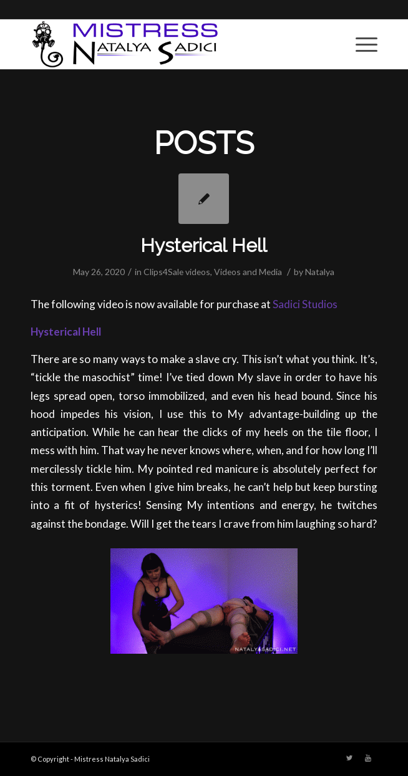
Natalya (319, 271)
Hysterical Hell (203, 245)
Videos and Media (248, 271)
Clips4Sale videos (176, 271)
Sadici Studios (305, 304)
